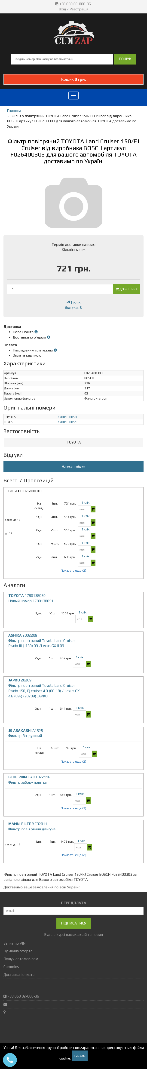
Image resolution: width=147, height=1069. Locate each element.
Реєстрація (79, 9)
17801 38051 (67, 422)
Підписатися (73, 923)
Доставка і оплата (18, 974)
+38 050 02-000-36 (73, 4)
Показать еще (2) (73, 570)
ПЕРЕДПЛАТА (73, 903)
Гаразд (79, 1055)
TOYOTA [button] (74, 442)
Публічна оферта (17, 951)
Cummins (11, 966)
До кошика (127, 289)
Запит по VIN (14, 943)
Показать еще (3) (73, 808)
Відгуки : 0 (73, 307)
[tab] (73, 442)
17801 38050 (67, 417)
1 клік (73, 302)
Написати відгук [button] (73, 466)
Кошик (73, 79)
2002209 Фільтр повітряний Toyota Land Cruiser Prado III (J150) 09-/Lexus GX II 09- (41, 640)
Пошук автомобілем (20, 959)
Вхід (62, 9)
